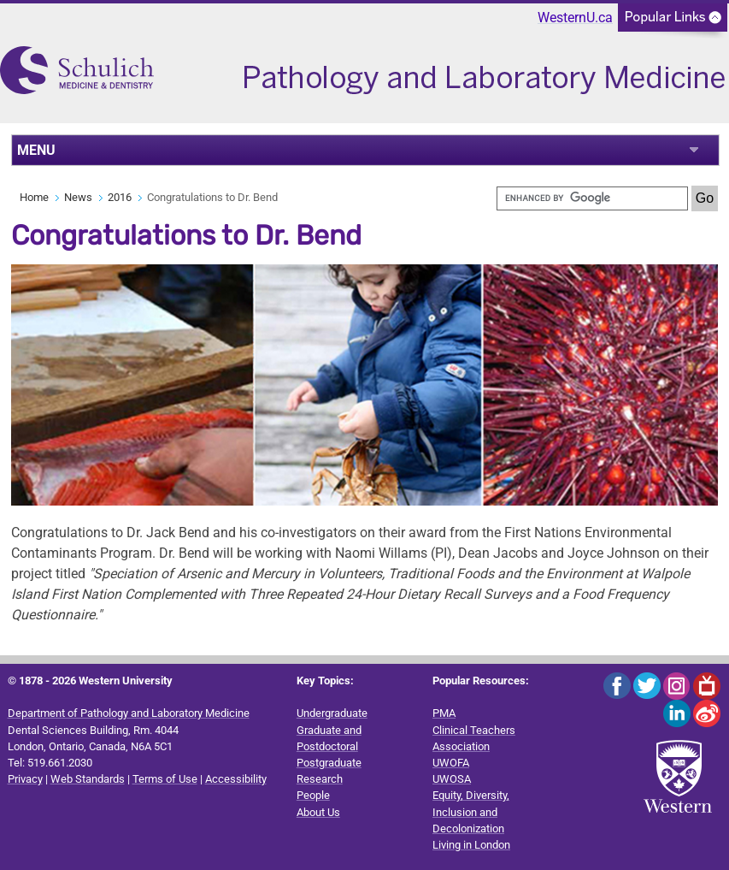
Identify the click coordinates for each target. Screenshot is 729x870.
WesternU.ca (575, 17)
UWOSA (451, 778)
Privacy (25, 778)
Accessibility (236, 778)
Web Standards (87, 778)
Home (34, 197)
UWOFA (450, 762)
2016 (120, 197)
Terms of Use (164, 778)
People (313, 795)
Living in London (471, 844)
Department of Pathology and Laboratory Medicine (129, 713)
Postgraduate (329, 762)
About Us (318, 812)
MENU (36, 150)
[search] (592, 198)
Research (320, 778)
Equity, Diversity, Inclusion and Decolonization (470, 811)
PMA (444, 713)
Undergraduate (332, 713)
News (78, 197)
